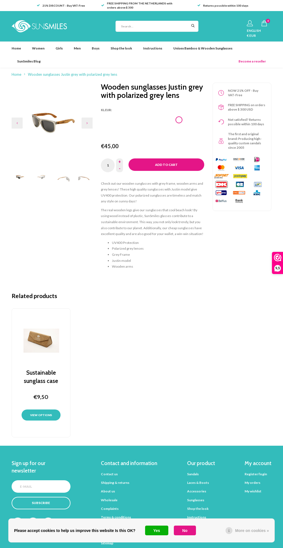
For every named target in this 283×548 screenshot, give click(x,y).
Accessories (196, 491)
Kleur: (106, 110)
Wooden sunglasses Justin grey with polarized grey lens (72, 74)
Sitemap (107, 543)
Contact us (109, 474)
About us (108, 491)
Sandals (193, 474)
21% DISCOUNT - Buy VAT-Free (61, 5)
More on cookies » (252, 530)
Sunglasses (195, 500)
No (185, 530)
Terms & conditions (116, 517)
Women (38, 48)
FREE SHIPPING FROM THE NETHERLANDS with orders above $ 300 (136, 5)
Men (77, 48)
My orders (252, 483)
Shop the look (121, 48)
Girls (59, 48)
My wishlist (253, 491)
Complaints (110, 509)
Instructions (152, 48)
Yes (156, 530)
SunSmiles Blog (29, 61)
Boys (95, 48)
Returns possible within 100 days (222, 5)
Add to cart (166, 164)
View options (41, 415)
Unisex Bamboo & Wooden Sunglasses (202, 48)
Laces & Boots (198, 483)
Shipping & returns (115, 483)
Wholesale (109, 500)
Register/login (256, 474)
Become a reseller (252, 61)
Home (16, 48)
